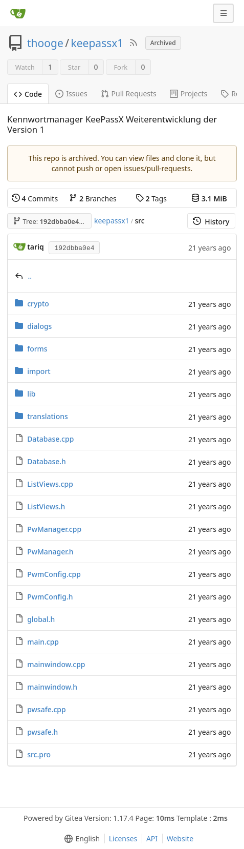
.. (30, 276)
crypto (38, 303)
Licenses (123, 838)
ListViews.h (46, 506)
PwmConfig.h (50, 597)
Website (180, 838)
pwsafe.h (42, 732)
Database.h (46, 461)
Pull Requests (129, 93)
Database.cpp (50, 439)
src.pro (39, 754)
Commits (35, 198)
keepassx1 (97, 43)
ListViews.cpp (50, 484)
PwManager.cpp (54, 529)
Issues (71, 93)
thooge (45, 43)
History (211, 221)
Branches (92, 198)
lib (31, 394)
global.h (41, 619)
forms (37, 349)
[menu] (80, 839)
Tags (151, 198)
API (152, 838)
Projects (188, 93)
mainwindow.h (52, 687)
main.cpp (43, 642)
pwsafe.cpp (46, 709)
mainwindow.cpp (56, 664)
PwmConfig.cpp (54, 574)
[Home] (18, 13)
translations (47, 416)
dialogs (39, 326)
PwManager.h (50, 551)
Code (28, 94)
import (39, 371)
